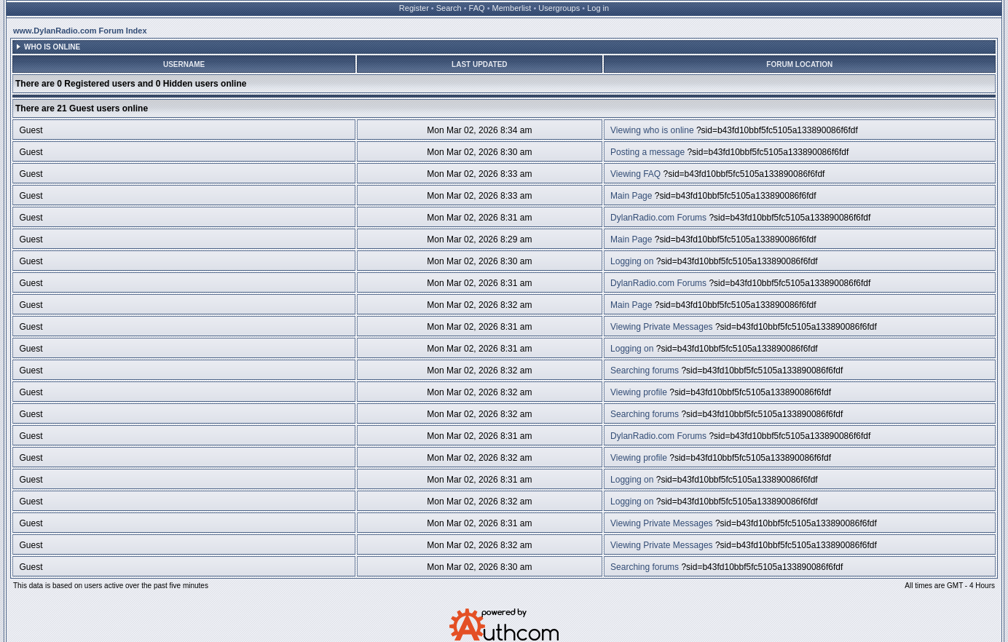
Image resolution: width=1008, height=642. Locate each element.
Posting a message (647, 152)
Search (449, 8)
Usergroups (559, 8)
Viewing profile (638, 392)
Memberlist (512, 8)
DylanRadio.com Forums (658, 218)
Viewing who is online (652, 130)
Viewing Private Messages (661, 327)
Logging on (631, 261)
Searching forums (644, 370)
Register (414, 8)
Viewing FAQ (635, 174)
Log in (598, 8)
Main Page (631, 196)
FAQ (477, 8)
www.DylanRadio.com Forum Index (80, 30)
